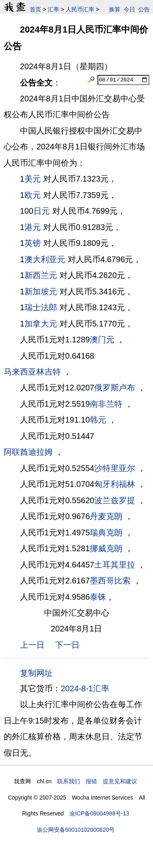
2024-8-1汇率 (85, 688)
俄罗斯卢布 (114, 387)
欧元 (32, 195)
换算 (114, 9)
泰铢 (98, 596)
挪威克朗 (106, 548)
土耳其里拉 (114, 564)
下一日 (67, 644)
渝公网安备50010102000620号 (76, 829)
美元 (32, 178)
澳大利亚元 (44, 259)
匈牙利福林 (114, 484)
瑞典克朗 (106, 532)
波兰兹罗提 (114, 500)
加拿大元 (40, 323)
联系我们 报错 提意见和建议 (97, 781)
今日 (129, 9)
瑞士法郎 (40, 307)
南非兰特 (106, 403)
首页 (35, 9)
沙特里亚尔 (114, 468)
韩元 (98, 419)
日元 (41, 210)
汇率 (53, 9)
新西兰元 (40, 275)
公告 (144, 9)
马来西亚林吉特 (32, 371)
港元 (32, 227)
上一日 (32, 644)
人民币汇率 (80, 9)
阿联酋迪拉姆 (28, 451)
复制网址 (38, 672)
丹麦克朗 (106, 516)
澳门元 (102, 339)
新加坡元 (40, 291)
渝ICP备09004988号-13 (99, 813)
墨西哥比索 (110, 580)
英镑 (32, 243)
